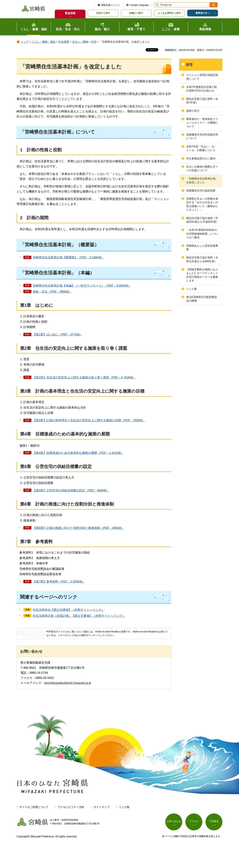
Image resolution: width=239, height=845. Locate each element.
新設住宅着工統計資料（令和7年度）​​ (202, 100)
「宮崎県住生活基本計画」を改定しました (202, 180)
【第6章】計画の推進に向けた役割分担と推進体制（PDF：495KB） (78, 528)
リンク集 (191, 288)
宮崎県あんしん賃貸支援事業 (202, 247)
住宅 (93, 41)
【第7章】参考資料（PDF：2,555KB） (59, 581)
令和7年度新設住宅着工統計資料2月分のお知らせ (201, 89)
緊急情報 (70, 13)
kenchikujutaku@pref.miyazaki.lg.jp (67, 683)
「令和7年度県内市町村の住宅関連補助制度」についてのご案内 (202, 234)
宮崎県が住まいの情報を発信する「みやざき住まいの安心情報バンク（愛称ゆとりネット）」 (202, 204)
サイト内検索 (156, 5)
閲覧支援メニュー (110, 5)
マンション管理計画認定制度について (202, 77)
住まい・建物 (80, 41)
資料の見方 (192, 110)
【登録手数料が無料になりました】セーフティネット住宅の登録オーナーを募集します (202, 275)
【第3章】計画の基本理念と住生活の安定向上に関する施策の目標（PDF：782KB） (89, 420)
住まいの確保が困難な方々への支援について (202, 168)
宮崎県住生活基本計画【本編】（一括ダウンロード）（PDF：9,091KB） (82, 285)
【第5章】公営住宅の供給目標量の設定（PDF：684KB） (71, 490)
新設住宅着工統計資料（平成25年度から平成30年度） (202, 220)
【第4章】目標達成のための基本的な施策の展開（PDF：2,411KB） (78, 453)
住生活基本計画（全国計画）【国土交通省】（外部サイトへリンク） (79, 615)
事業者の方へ (202, 13)
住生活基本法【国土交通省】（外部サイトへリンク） (68, 609)
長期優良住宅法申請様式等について (202, 136)
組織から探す (136, 13)
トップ (25, 41)
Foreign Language (139, 5)
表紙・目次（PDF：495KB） (52, 291)
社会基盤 (63, 41)
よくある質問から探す (169, 13)
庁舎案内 (214, 821)
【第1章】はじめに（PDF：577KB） (57, 334)
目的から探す (103, 13)
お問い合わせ (174, 821)
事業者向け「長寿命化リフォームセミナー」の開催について (202, 123)
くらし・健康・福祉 (43, 41)
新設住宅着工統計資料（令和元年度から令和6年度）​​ (202, 259)
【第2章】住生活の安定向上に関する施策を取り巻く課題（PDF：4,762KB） (84, 377)
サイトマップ (102, 807)
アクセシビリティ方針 (71, 807)
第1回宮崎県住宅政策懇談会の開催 (201, 299)
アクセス (194, 821)
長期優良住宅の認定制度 (200, 190)
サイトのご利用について (33, 807)
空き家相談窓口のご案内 (200, 158)
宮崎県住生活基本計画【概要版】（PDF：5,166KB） (68, 257)
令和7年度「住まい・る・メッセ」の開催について (201, 148)
